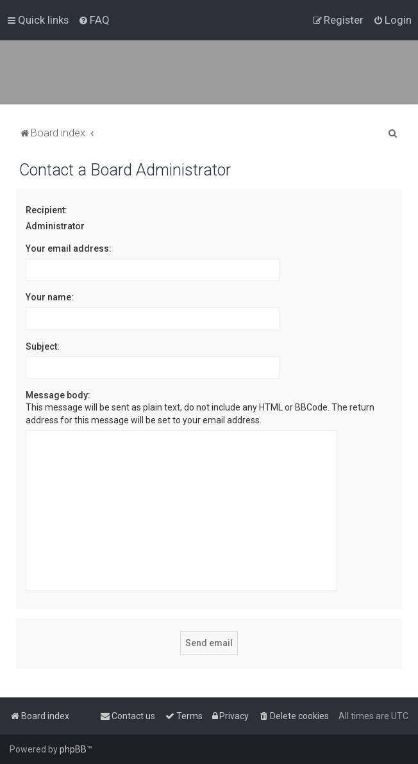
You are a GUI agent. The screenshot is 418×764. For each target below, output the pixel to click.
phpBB (73, 749)
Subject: (43, 346)
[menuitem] (94, 20)
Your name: (50, 297)
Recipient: (46, 210)
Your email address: (69, 248)
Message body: (58, 395)
